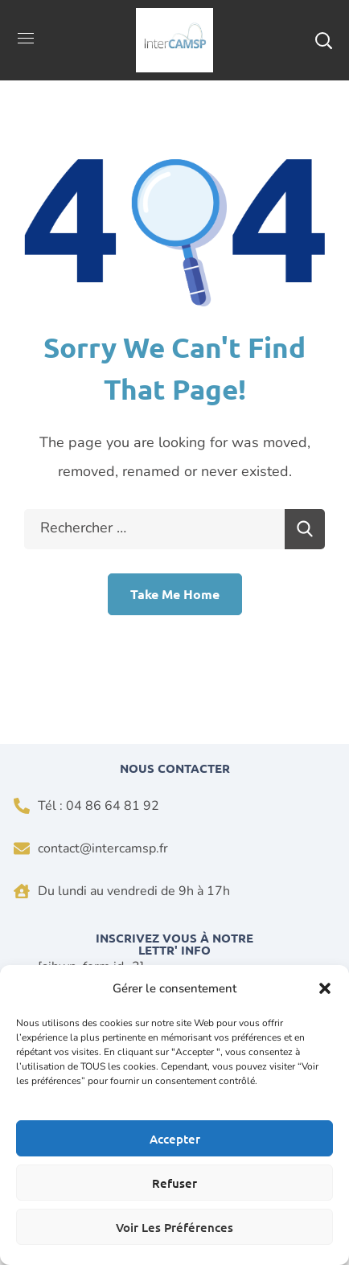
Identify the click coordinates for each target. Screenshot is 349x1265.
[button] (325, 988)
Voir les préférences (174, 1227)
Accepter (175, 1139)
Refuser (174, 1183)
